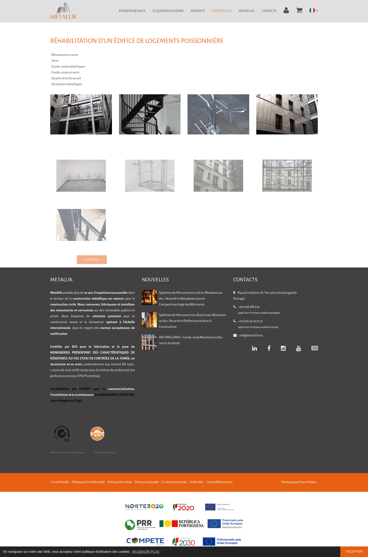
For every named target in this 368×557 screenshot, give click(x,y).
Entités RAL (196, 482)
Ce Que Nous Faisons (168, 11)
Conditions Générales (174, 482)
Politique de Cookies (119, 482)
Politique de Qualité (146, 482)
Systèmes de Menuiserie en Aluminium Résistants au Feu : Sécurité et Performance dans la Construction (192, 321)
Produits (198, 11)
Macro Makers (308, 482)
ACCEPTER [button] (354, 551)
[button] (313, 11)
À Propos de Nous (132, 11)
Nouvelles (246, 11)
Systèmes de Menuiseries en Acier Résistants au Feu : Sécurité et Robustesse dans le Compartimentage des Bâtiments (190, 298)
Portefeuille (221, 11)
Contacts (269, 11)
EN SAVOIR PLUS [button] (145, 551)
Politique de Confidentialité (88, 482)
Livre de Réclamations (219, 482)
